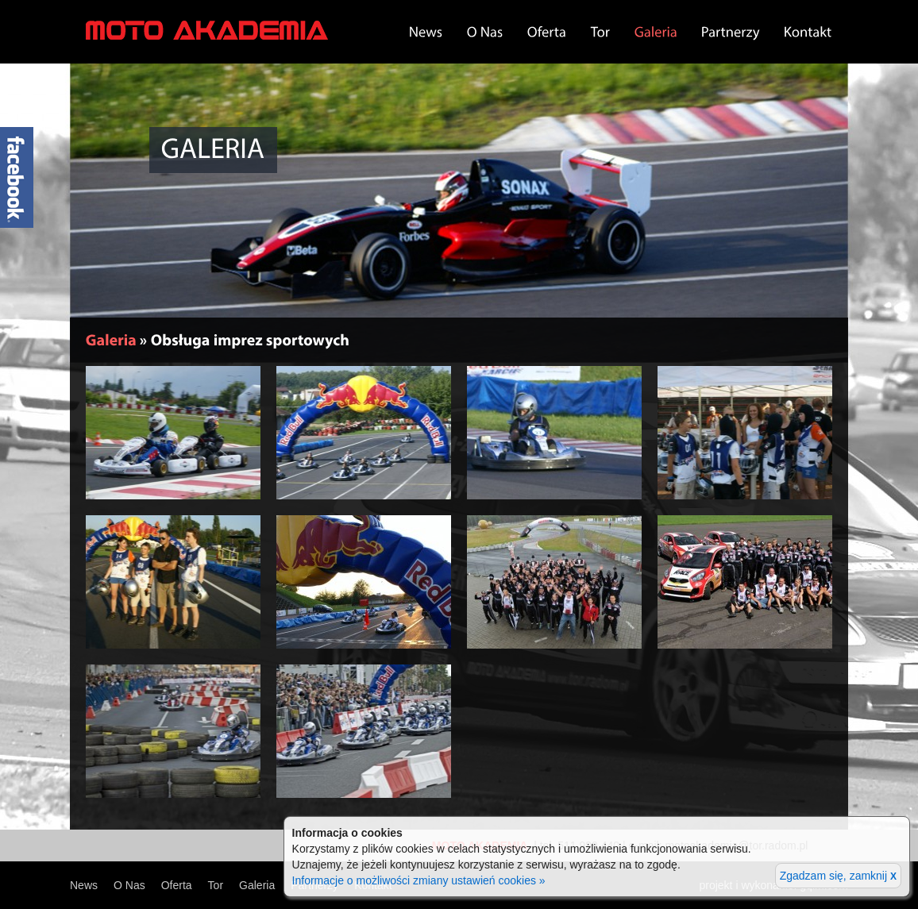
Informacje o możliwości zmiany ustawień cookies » (419, 880)
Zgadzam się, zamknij (838, 875)
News (84, 885)
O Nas (129, 885)
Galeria (257, 885)
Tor (215, 885)
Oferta (176, 885)
